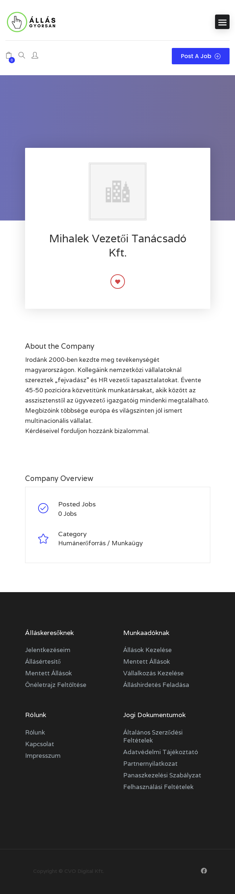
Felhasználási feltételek (158, 787)
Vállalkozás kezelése (153, 673)
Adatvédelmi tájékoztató (160, 752)
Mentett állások (48, 673)
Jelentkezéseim (47, 650)
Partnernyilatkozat (150, 764)
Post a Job (200, 56)
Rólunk (35, 732)
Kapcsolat (39, 744)
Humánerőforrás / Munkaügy (100, 543)
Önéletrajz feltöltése (55, 685)
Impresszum (43, 756)
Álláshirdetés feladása (156, 685)
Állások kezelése (147, 650)
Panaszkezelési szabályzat (162, 775)
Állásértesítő (43, 662)
